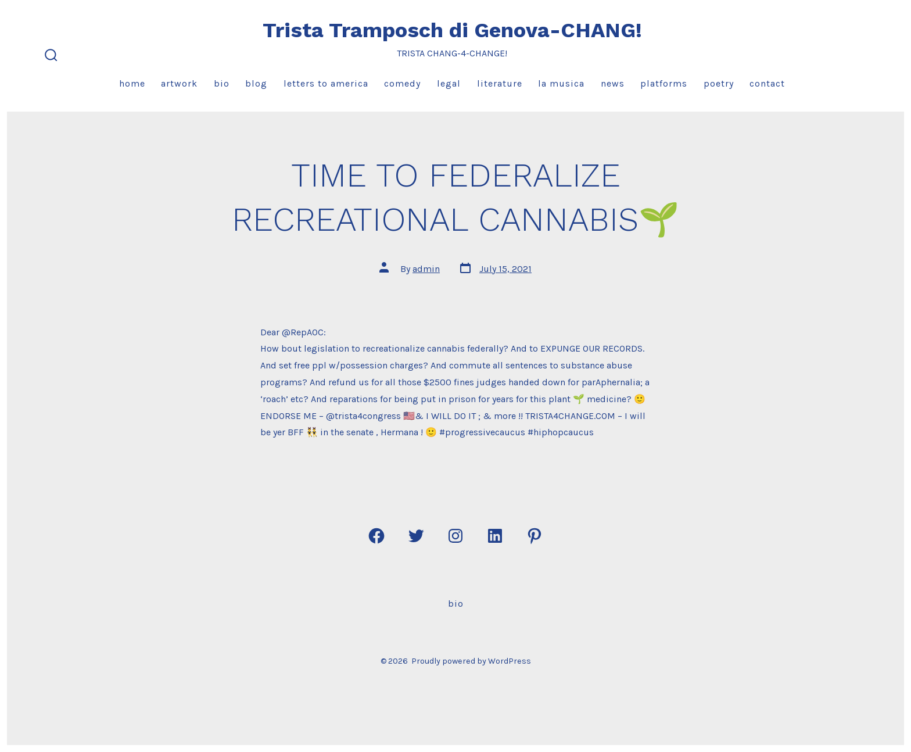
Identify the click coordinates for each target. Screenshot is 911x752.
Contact (767, 83)
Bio (221, 83)
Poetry (719, 83)
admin (426, 268)
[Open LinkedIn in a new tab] (495, 535)
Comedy (402, 83)
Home (132, 83)
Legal (449, 83)
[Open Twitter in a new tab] (416, 535)
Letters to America (326, 83)
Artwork (179, 83)
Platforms (663, 83)
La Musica (561, 83)
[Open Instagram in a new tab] (455, 535)
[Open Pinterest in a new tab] (534, 535)
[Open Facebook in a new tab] (376, 535)
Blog (256, 83)
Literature (499, 83)
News (613, 83)
